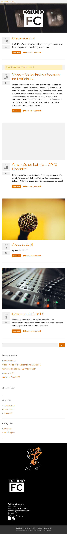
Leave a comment (32, 52)
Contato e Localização (44, 528)
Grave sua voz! (23, 38)
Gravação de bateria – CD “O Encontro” (19, 369)
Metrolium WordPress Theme (36, 530)
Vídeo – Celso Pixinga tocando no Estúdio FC (21, 365)
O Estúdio (19, 528)
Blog (34, 528)
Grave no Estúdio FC (28, 314)
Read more (16, 52)
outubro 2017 (8, 409)
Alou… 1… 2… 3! (22, 244)
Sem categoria (8, 433)
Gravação (27, 528)
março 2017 (7, 413)
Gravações (7, 429)
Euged (49, 530)
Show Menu (8, 1)
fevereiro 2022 (8, 405)
